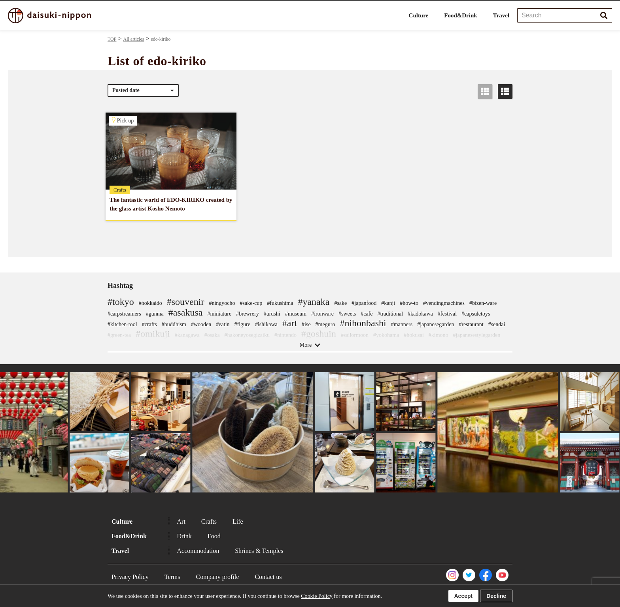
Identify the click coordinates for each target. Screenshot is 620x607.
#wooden (201, 324)
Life (237, 521)
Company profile (217, 576)
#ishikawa (266, 324)
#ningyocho (222, 303)
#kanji (388, 303)
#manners (401, 324)
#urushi (272, 314)
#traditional (390, 314)
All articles (133, 39)
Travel (501, 15)
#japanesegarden (435, 324)
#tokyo (121, 302)
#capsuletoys (475, 314)
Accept (463, 596)
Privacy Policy (130, 576)
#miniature (219, 314)
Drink (184, 536)
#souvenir (185, 302)
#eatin (222, 324)
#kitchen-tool (122, 324)
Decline (496, 596)
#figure (242, 324)
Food (214, 536)
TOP (112, 39)
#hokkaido (150, 303)
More (306, 345)
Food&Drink (460, 15)
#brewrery (247, 314)
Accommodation (198, 550)
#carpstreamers (124, 314)
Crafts (209, 521)
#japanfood (364, 303)
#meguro (325, 324)
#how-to (409, 303)
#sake (340, 303)
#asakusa (185, 312)
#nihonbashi (363, 323)
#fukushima (280, 303)
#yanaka (313, 302)
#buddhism (174, 324)
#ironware (322, 314)
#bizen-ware (483, 303)
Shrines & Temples (259, 550)
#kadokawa (420, 314)
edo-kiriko (161, 39)
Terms (172, 576)
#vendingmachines (444, 303)
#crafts (149, 324)
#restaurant (471, 324)
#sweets (347, 314)
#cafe (366, 314)
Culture (419, 15)
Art (181, 521)
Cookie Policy (317, 596)
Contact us (268, 576)
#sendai (496, 324)
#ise (306, 324)
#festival (447, 314)
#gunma (155, 314)
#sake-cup (251, 303)
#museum (295, 314)
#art (289, 323)
